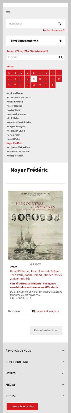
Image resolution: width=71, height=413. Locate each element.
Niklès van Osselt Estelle (18, 122)
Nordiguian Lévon (16, 130)
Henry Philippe (19, 271)
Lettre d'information (22, 406)
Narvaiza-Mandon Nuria (19, 97)
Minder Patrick (53, 275)
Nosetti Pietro (13, 139)
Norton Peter (13, 134)
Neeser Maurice (14, 105)
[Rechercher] (35, 23)
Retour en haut (46, 330)
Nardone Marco (15, 93)
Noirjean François (16, 126)
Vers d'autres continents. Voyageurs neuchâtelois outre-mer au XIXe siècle (34, 285)
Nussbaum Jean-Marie (18, 151)
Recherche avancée (54, 30)
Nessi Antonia (13, 110)
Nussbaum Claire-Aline (18, 147)
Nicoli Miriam (13, 118)
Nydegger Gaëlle (15, 155)
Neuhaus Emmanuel (17, 114)
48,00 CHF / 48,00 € (45, 311)
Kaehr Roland (33, 275)
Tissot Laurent (40, 271)
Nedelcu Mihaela (15, 101)
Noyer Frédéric (14, 143)
